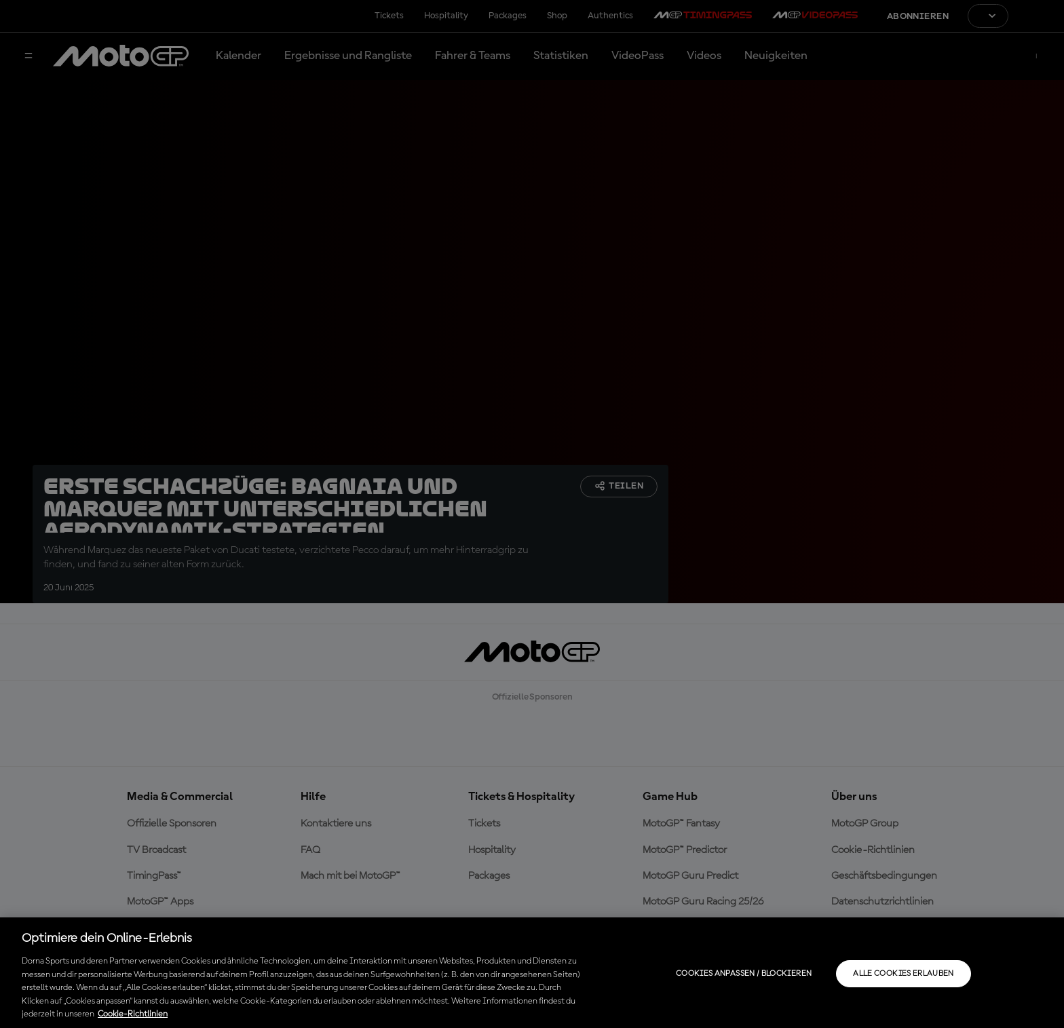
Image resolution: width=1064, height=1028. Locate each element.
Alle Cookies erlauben (903, 974)
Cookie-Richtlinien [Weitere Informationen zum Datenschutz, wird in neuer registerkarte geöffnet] (133, 1014)
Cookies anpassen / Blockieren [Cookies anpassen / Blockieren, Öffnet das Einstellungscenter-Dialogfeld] (744, 974)
